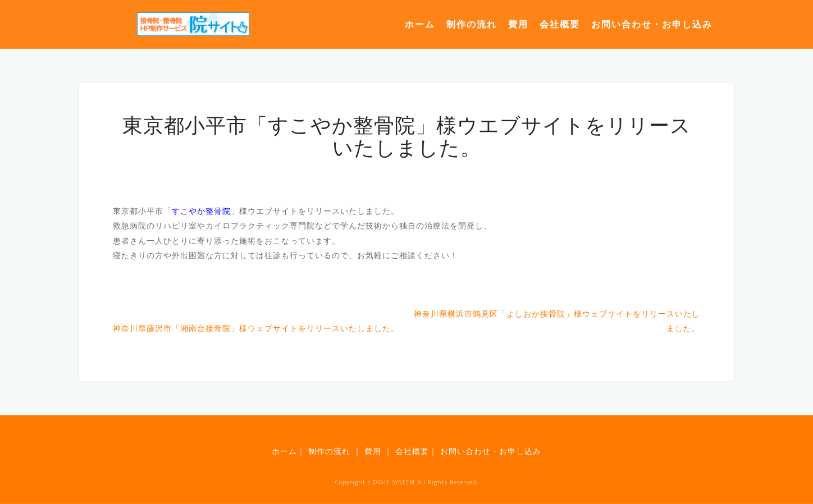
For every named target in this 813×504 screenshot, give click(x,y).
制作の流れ (471, 24)
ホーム (420, 24)
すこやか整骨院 (201, 210)
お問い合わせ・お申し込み (651, 24)
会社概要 (560, 24)
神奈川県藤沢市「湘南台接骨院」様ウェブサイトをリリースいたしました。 (256, 328)
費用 (518, 24)
